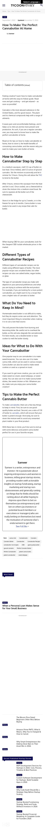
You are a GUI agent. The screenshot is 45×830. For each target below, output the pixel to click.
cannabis (15, 413)
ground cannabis (9, 548)
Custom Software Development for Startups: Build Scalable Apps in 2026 (29, 780)
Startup (19, 763)
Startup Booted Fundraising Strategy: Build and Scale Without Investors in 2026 (27, 804)
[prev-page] (3, 824)
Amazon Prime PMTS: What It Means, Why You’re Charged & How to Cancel (28, 731)
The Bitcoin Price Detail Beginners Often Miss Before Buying (28, 719)
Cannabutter (20, 541)
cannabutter (14, 405)
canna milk (12, 538)
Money (5, 602)
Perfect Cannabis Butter (24, 548)
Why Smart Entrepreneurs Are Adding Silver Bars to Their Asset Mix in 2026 (28, 744)
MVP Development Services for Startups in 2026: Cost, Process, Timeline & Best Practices (29, 767)
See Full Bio (21, 526)
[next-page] (7, 824)
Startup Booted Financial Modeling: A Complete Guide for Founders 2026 (28, 816)
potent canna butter (25, 551)
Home (4, 11)
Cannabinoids (23, 538)
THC (40, 175)
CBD (23, 545)
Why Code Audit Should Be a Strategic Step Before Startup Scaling (28, 792)
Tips (9, 11)
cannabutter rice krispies (11, 545)
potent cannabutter (9, 555)
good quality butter (33, 545)
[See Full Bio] (28, 526)
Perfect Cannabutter (10, 551)
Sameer (11, 34)
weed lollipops (23, 555)
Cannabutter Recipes (34, 541)
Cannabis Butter (8, 541)
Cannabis (33, 538)
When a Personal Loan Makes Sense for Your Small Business (20, 607)
